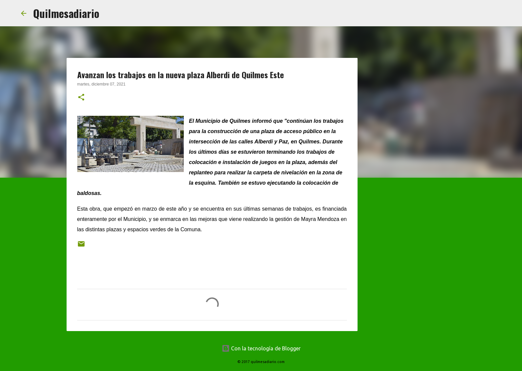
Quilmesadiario (66, 13)
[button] (81, 97)
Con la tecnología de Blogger (261, 348)
